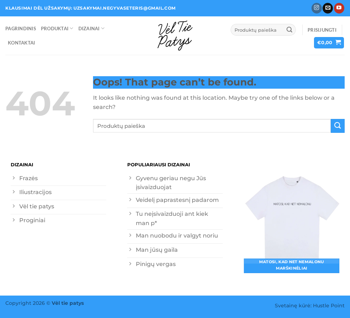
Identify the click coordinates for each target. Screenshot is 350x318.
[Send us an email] (328, 8)
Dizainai (91, 28)
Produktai (57, 28)
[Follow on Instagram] (317, 8)
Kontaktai (21, 43)
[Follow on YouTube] (339, 8)
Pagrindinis (20, 28)
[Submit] (289, 30)
